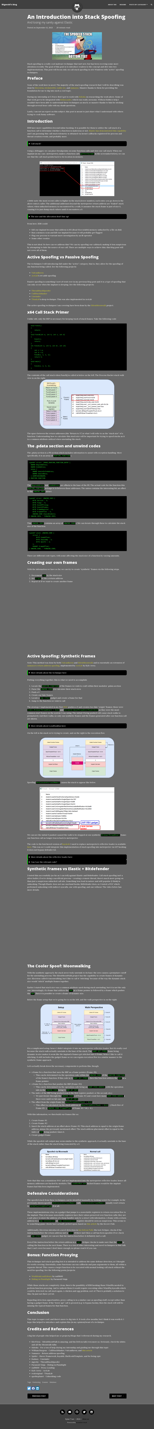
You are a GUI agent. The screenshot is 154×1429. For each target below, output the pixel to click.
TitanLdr (36, 299)
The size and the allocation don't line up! (50, 216)
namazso (75, 88)
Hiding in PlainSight (41, 1279)
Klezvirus (39, 88)
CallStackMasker (39, 293)
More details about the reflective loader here (51, 857)
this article (92, 1224)
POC (65, 707)
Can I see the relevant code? (44, 862)
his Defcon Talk (85, 1230)
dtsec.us (85, 1419)
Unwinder (36, 296)
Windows (53, 1382)
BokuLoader (65, 99)
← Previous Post (38, 1396)
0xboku (82, 97)
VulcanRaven (38, 273)
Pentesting (36, 1382)
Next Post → (118, 1396)
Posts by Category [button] (137, 5)
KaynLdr (66, 844)
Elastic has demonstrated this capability (107, 131)
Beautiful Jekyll (81, 1422)
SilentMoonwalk (98, 305)
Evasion (45, 1382)
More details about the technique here (49, 673)
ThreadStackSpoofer (41, 290)
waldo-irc (61, 88)
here (29, 847)
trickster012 (50, 88)
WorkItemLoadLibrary (42, 1276)
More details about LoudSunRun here (48, 726)
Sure (78, 863)
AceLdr (35, 275)
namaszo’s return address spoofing (43, 665)
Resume (123, 5)
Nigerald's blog (9, 5)
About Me (112, 5)
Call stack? (36, 143)
